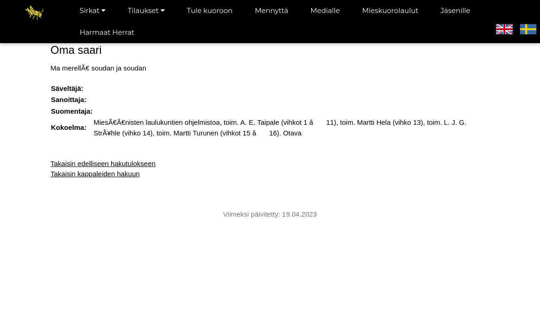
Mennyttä (271, 10)
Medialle (325, 10)
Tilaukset (146, 10)
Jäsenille (455, 10)
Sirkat (93, 10)
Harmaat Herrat (107, 32)
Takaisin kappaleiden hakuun (95, 174)
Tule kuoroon (210, 10)
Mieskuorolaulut (390, 10)
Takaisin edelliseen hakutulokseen (103, 163)
